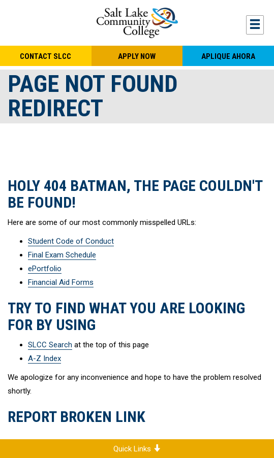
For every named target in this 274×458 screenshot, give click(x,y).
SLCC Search (50, 344)
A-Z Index (44, 358)
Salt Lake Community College (137, 23)
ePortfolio (45, 268)
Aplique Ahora (228, 56)
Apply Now (137, 56)
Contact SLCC (45, 56)
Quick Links (137, 448)
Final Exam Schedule (62, 254)
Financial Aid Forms (61, 282)
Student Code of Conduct (71, 241)
